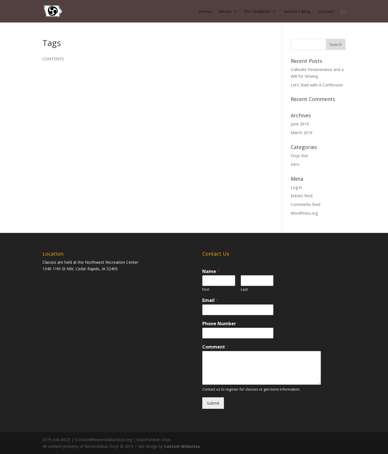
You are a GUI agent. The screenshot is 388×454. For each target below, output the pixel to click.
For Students (257, 11)
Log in (296, 187)
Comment (215, 347)
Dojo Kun (299, 155)
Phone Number (219, 324)
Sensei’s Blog (297, 11)
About (225, 11)
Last (244, 289)
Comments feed (305, 204)
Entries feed (301, 195)
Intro (295, 164)
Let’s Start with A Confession (317, 85)
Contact (326, 11)
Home (205, 11)
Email (210, 300)
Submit (213, 403)
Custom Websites (182, 446)
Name (211, 271)
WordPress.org (304, 213)
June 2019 (300, 124)
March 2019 (301, 132)
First (205, 289)
